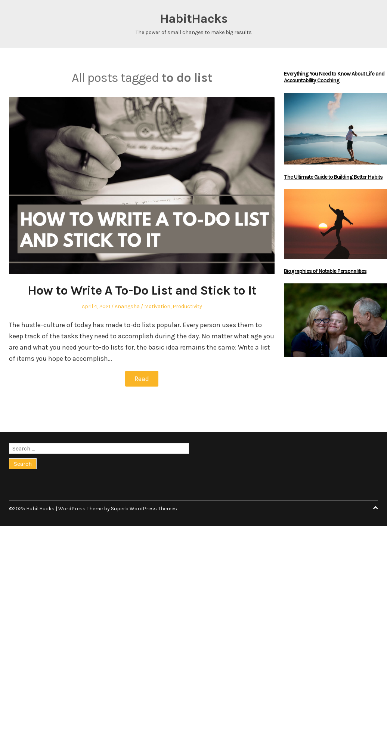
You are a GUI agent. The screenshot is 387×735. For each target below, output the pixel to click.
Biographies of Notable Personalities (325, 271)
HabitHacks (193, 18)
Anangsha (127, 306)
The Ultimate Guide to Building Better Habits (333, 176)
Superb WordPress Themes (144, 508)
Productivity (187, 306)
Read (141, 379)
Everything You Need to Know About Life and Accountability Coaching (334, 77)
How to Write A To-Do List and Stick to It (142, 290)
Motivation (157, 306)
